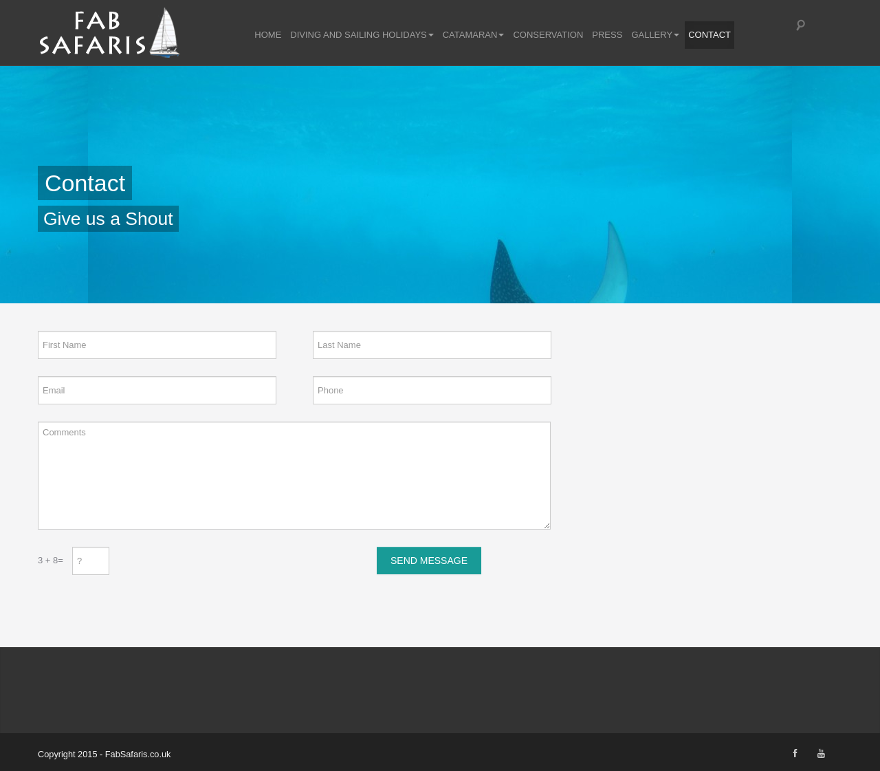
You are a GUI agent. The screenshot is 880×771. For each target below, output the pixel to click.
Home (267, 34)
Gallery (655, 34)
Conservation (548, 34)
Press (607, 34)
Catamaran (474, 34)
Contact (709, 34)
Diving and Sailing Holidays (361, 34)
